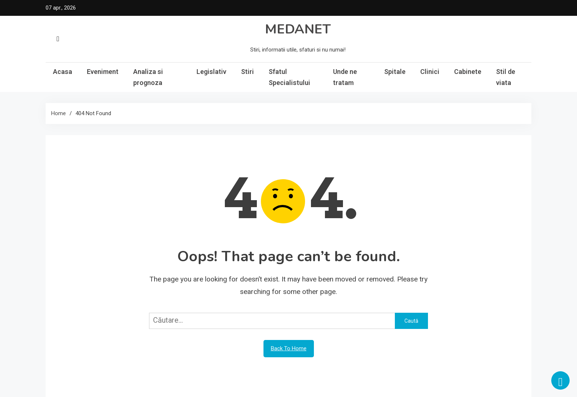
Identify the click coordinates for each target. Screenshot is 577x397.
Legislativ (211, 71)
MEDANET (298, 29)
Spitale (395, 71)
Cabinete (467, 71)
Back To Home (289, 348)
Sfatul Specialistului (289, 77)
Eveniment (102, 71)
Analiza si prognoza (148, 77)
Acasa (62, 71)
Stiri (247, 71)
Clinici (429, 71)
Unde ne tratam (345, 77)
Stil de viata (505, 77)
